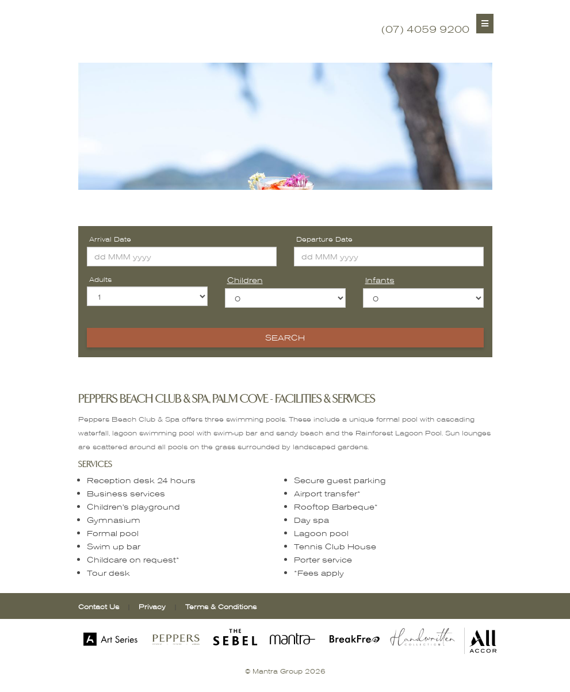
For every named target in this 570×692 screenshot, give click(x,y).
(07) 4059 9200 (425, 29)
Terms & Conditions (221, 606)
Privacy (153, 606)
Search (285, 337)
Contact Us (98, 606)
